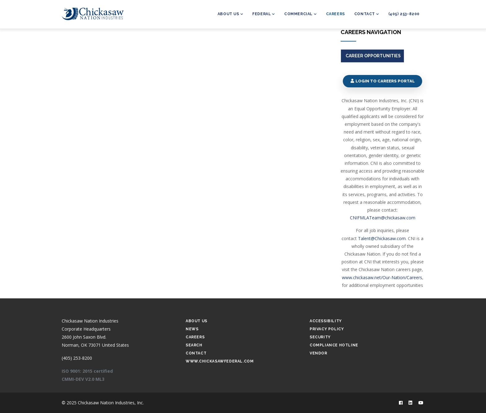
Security (320, 337)
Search (194, 345)
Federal (263, 14)
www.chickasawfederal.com (220, 361)
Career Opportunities (373, 55)
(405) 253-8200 (404, 14)
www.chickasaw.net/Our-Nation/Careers (382, 277)
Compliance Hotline (334, 345)
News (192, 329)
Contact (366, 14)
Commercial (300, 14)
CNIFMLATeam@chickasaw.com (382, 218)
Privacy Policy (327, 329)
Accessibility (326, 321)
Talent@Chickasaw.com (382, 238)
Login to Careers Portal (382, 81)
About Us (230, 14)
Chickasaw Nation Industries (90, 321)
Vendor (318, 353)
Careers (335, 14)
